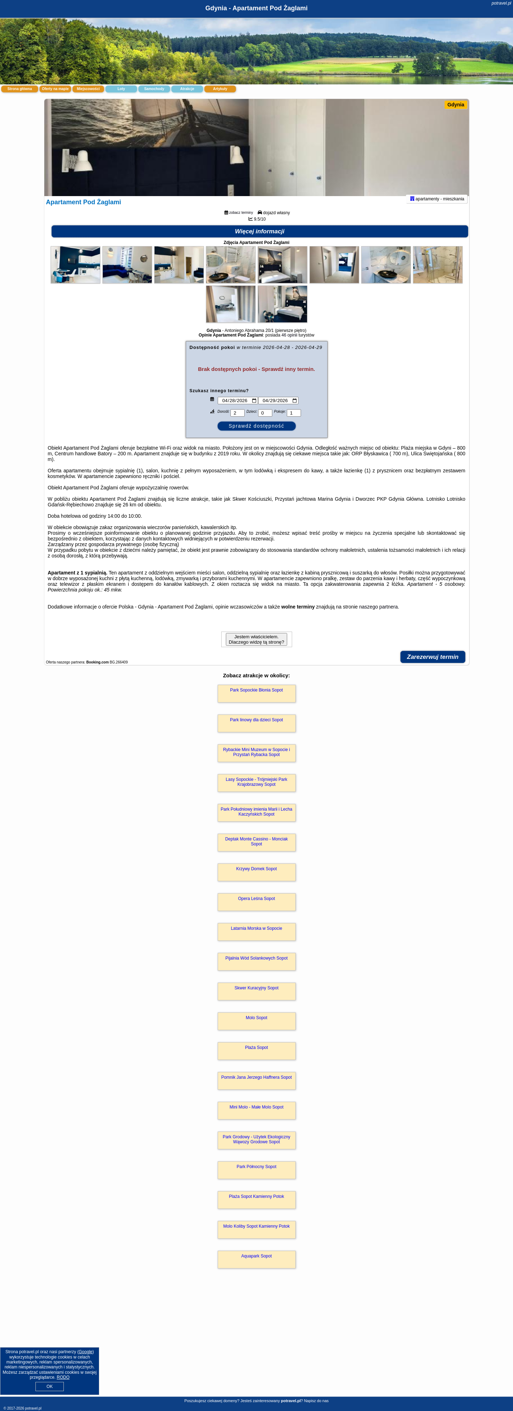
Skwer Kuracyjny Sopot (256, 997)
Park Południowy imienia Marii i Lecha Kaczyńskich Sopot (256, 821)
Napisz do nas (316, 1401)
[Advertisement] (256, 1344)
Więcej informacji (260, 240)
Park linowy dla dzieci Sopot (256, 729)
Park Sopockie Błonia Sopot (256, 699)
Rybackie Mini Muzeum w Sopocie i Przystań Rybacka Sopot (256, 761)
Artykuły (220, 89)
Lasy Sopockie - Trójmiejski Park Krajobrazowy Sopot (256, 791)
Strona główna (19, 89)
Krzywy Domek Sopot (256, 878)
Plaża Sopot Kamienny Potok (256, 1205)
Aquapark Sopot (256, 1265)
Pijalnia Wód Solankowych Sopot (256, 967)
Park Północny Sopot (256, 1175)
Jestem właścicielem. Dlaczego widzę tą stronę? (256, 648)
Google (86, 1351)
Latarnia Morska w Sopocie (256, 937)
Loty (121, 89)
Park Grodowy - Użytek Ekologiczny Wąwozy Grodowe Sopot (256, 1149)
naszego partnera (378, 616)
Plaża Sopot (256, 1056)
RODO (63, 1377)
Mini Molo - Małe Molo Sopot (256, 1116)
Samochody (154, 89)
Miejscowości (88, 89)
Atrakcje (187, 89)
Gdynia (455, 104)
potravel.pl (501, 3)
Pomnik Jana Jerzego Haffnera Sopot (256, 1086)
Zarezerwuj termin (433, 666)
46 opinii (289, 344)
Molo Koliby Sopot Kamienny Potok (256, 1235)
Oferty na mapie (55, 89)
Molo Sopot (256, 1026)
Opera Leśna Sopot (256, 907)
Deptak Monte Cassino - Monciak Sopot (256, 851)
